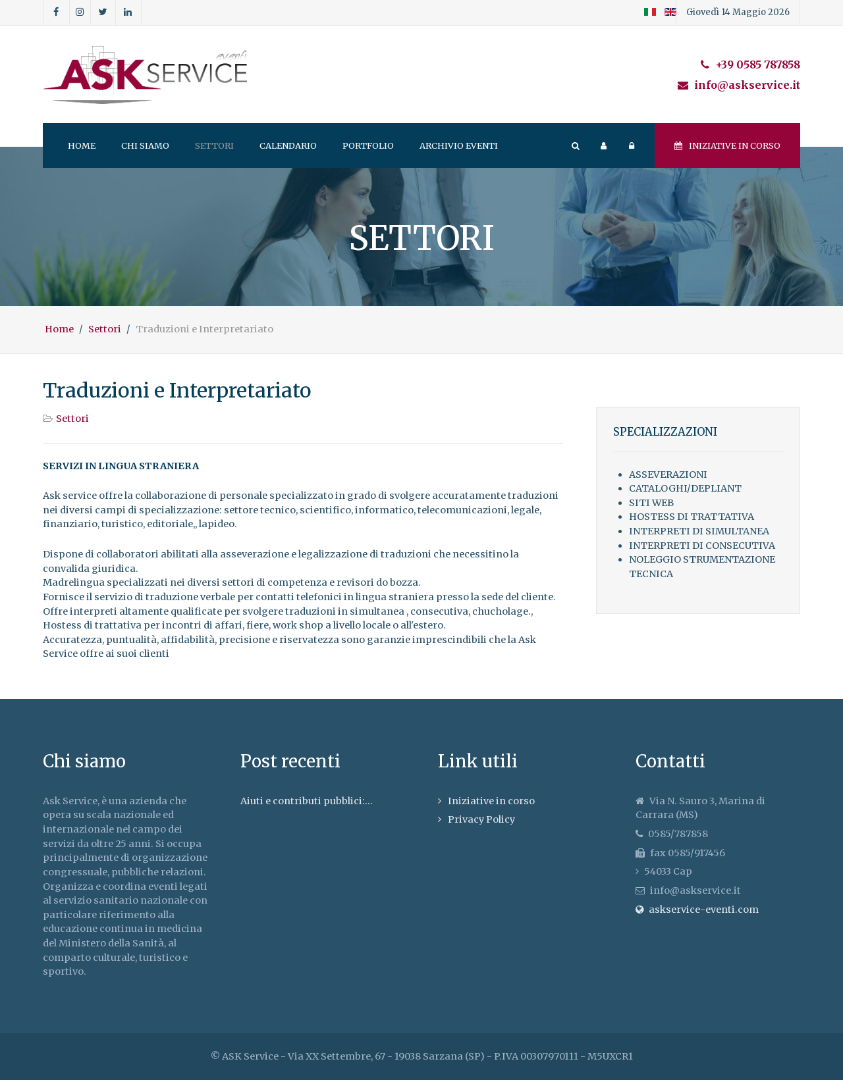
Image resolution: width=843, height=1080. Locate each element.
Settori (72, 418)
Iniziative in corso (727, 145)
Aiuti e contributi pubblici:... (306, 801)
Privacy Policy (481, 819)
